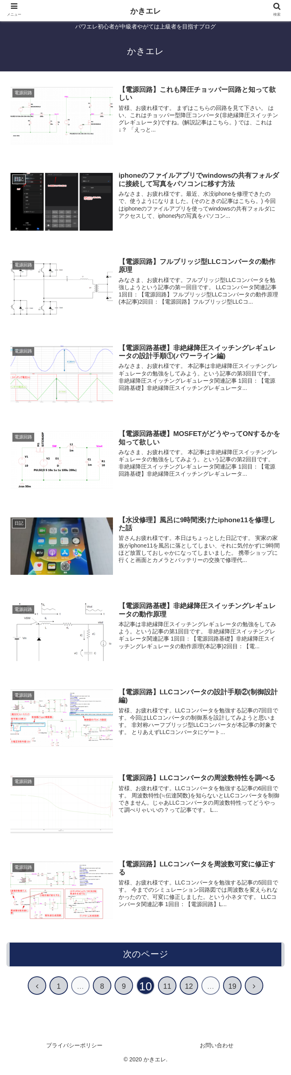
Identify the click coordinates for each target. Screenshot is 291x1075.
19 (232, 994)
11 (167, 994)
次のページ (145, 961)
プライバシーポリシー (74, 1052)
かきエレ (145, 11)
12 (189, 994)
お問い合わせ (217, 1052)
